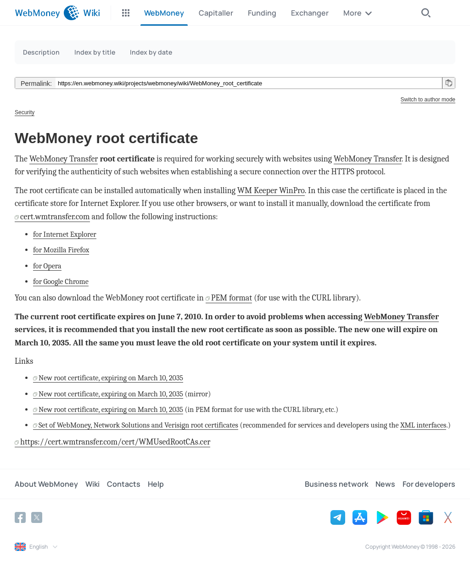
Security (24, 112)
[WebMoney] (47, 13)
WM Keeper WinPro (271, 190)
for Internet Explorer (64, 234)
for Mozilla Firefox (61, 249)
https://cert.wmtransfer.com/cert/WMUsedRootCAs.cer (115, 442)
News (385, 484)
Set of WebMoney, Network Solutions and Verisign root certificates (138, 425)
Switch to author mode (428, 99)
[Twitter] (36, 517)
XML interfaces (423, 425)
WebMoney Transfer (63, 159)
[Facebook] (20, 517)
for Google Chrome (61, 281)
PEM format (231, 298)
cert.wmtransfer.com (55, 217)
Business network (336, 484)
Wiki (92, 484)
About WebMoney (46, 484)
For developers (429, 484)
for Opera (47, 265)
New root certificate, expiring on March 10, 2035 (111, 377)
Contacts (123, 484)
